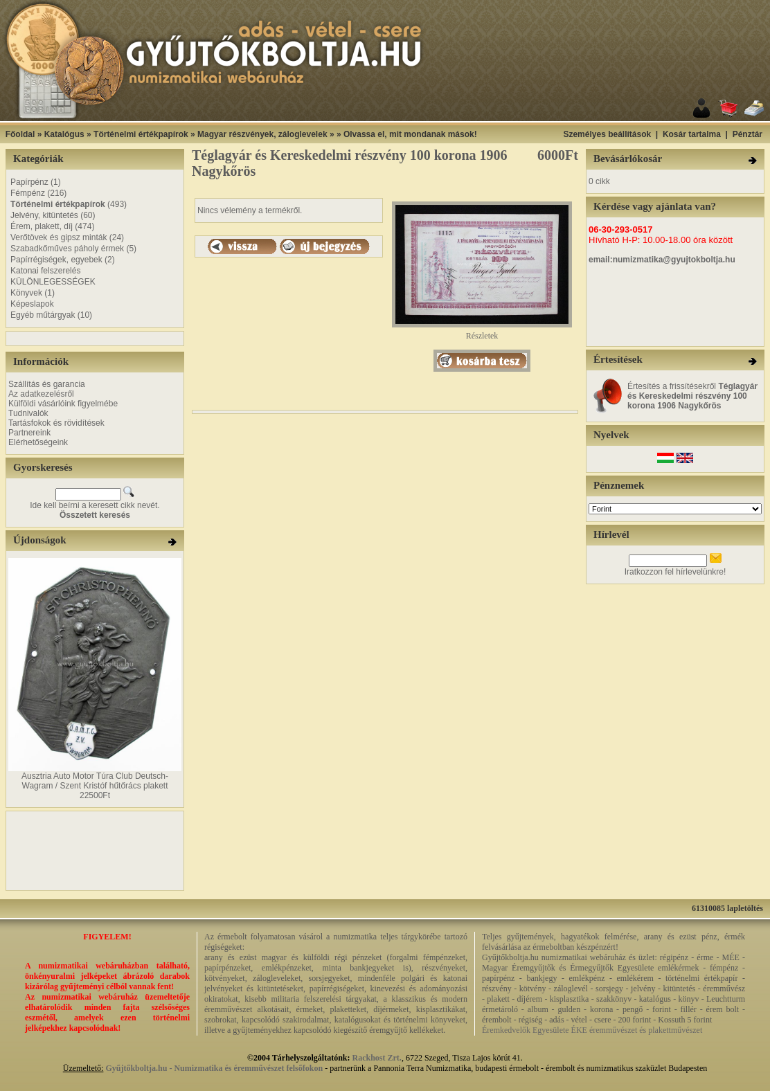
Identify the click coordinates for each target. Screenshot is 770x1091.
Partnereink (29, 433)
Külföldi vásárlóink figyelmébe (63, 403)
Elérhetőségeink (38, 442)
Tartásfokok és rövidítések (56, 423)
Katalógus (64, 134)
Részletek (482, 332)
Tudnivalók (28, 413)
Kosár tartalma (692, 134)
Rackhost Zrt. (377, 1058)
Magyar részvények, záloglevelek (262, 134)
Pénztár (747, 134)
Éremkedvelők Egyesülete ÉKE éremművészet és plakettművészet (592, 1030)
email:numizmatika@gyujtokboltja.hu (662, 259)
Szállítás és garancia (46, 384)
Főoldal (20, 134)
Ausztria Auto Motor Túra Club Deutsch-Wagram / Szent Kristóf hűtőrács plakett (94, 781)
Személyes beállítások (607, 134)
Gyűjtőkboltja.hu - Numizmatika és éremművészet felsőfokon (214, 1068)
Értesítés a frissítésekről (692, 396)
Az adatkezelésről (41, 394)
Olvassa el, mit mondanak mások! (410, 134)
